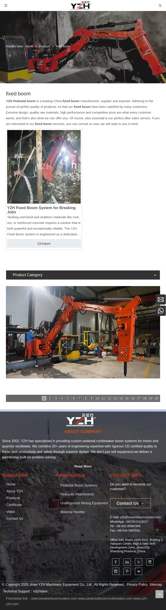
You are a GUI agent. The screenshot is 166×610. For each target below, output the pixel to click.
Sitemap (156, 584)
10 (97, 398)
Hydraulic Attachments (77, 494)
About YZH (14, 491)
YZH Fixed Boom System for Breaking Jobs (41, 210)
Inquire (44, 243)
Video (10, 512)
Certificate (14, 505)
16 (133, 398)
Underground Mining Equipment (84, 503)
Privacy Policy (137, 584)
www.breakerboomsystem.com (54, 598)
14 (121, 398)
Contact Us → (130, 503)
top (159, 594)
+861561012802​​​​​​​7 (136, 521)
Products (13, 498)
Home (10, 484)
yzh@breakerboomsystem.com (140, 517)
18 (144, 398)
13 (115, 398)
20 (156, 398)
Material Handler (72, 512)
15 (127, 398)
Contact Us (14, 518)
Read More (83, 466)
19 (150, 398)
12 (109, 398)
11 (103, 398)
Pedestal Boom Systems (78, 485)
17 (138, 398)
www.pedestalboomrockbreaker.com (105, 598)
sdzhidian (40, 591)
